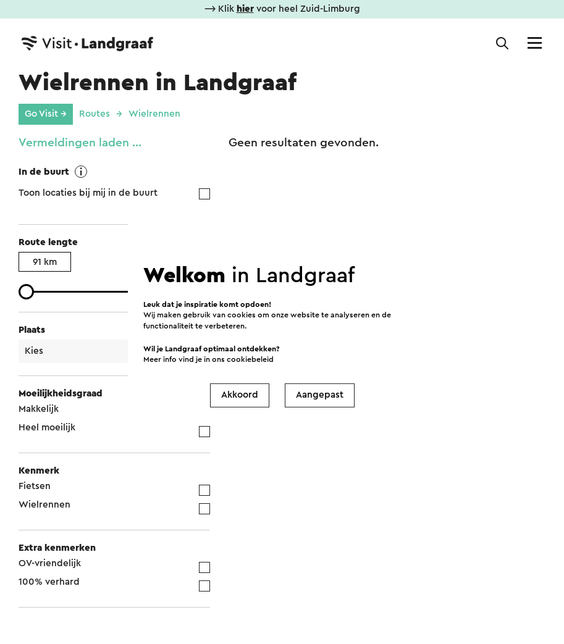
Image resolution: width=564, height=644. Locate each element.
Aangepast (319, 394)
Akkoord (239, 394)
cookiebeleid (250, 358)
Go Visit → (46, 114)
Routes (94, 114)
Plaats (32, 330)
